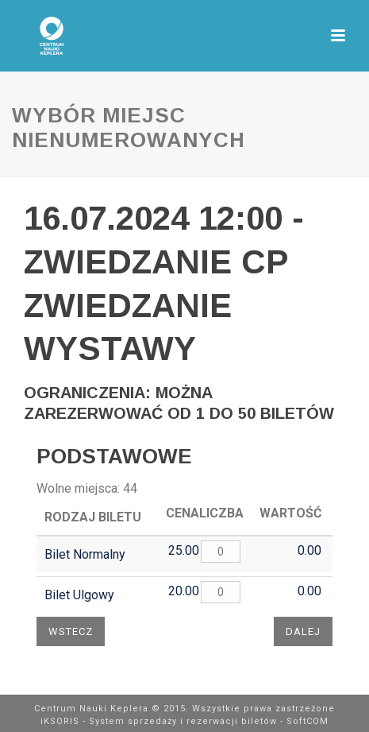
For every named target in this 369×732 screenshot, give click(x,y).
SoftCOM (307, 721)
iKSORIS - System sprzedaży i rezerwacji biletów (158, 721)
